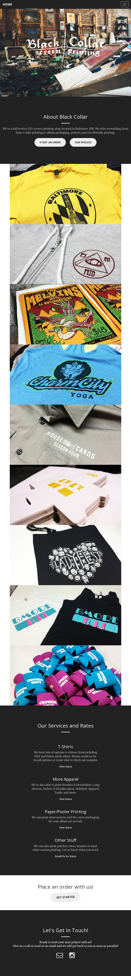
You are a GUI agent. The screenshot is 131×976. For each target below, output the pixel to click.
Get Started (65, 897)
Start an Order (50, 142)
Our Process (83, 142)
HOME (7, 4)
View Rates (65, 766)
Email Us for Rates (65, 856)
